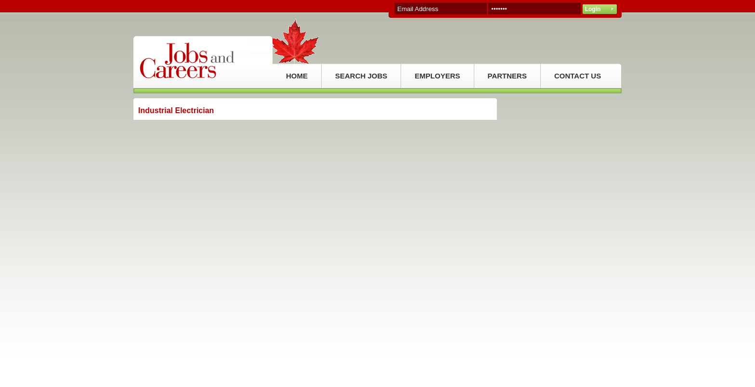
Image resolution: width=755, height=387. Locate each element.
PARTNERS (507, 76)
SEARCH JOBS (361, 76)
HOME (297, 76)
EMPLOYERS (437, 76)
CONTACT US (577, 76)
